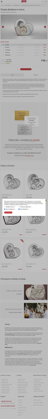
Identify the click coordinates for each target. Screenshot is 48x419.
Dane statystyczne (24, 209)
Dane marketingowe (11, 209)
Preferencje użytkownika (26, 207)
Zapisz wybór (8, 212)
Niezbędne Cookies (11, 207)
